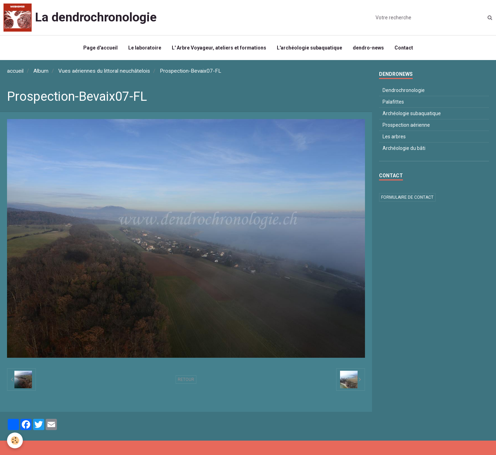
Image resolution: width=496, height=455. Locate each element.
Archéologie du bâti (404, 148)
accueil (15, 71)
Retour (186, 379)
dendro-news (368, 48)
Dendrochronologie (404, 90)
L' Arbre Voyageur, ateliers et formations (219, 48)
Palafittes (393, 102)
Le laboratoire (144, 48)
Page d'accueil (100, 48)
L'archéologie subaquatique (309, 48)
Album (40, 71)
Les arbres (394, 136)
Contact (403, 48)
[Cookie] (15, 440)
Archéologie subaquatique (412, 113)
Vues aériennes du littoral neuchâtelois (104, 71)
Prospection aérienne (406, 125)
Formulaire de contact (407, 197)
